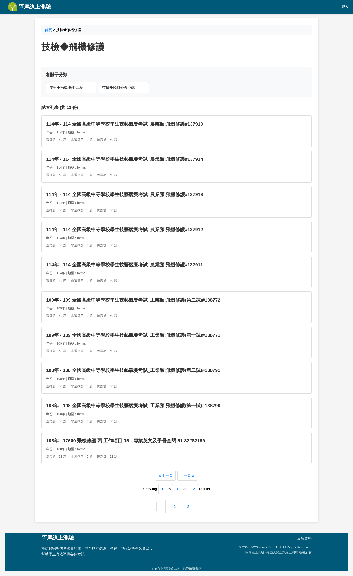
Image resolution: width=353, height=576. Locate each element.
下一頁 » (187, 475)
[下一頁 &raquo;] (197, 507)
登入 (344, 7)
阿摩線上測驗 (29, 6)
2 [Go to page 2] (188, 506)
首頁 (48, 30)
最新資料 (304, 538)
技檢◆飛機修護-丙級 (119, 87)
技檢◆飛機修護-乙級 (66, 87)
